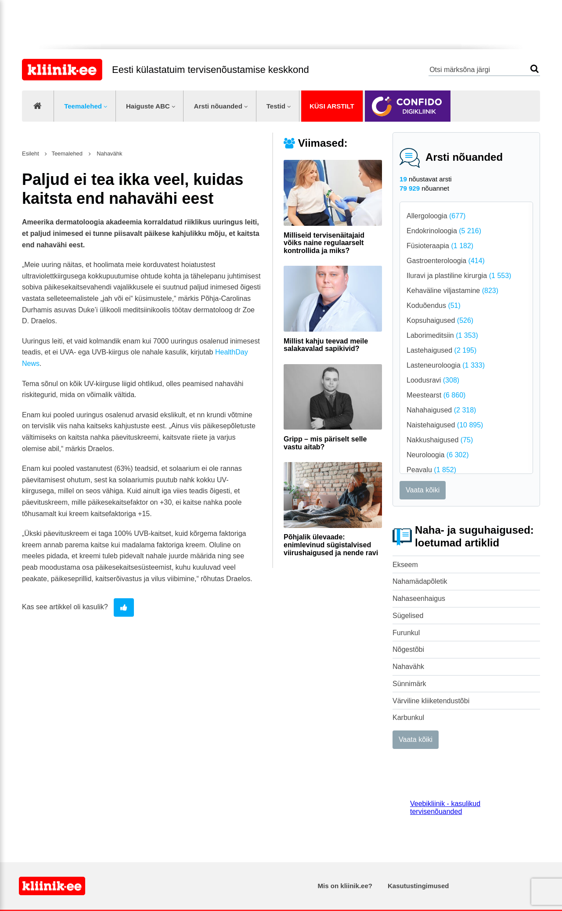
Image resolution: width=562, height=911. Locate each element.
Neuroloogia (437, 455)
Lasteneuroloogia (446, 365)
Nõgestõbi (408, 649)
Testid (276, 106)
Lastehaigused (441, 350)
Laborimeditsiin (442, 335)
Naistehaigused (445, 425)
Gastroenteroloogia (446, 260)
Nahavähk (408, 666)
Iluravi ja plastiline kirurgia (459, 275)
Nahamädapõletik (420, 581)
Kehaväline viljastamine (452, 290)
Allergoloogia (436, 216)
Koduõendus (434, 305)
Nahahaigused (441, 410)
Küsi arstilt (332, 106)
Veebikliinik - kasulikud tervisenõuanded (445, 807)
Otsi (534, 68)
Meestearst (436, 395)
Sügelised (408, 615)
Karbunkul (408, 717)
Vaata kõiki (423, 490)
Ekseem (405, 564)
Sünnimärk (409, 683)
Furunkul (406, 632)
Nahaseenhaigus (419, 598)
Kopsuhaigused (440, 320)
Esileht (30, 153)
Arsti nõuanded (218, 106)
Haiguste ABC (148, 106)
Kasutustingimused (418, 885)
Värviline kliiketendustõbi (431, 701)
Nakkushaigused (440, 440)
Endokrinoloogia (444, 231)
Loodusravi (433, 380)
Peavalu (431, 470)
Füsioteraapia (440, 245)
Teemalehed (83, 106)
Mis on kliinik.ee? (345, 885)
